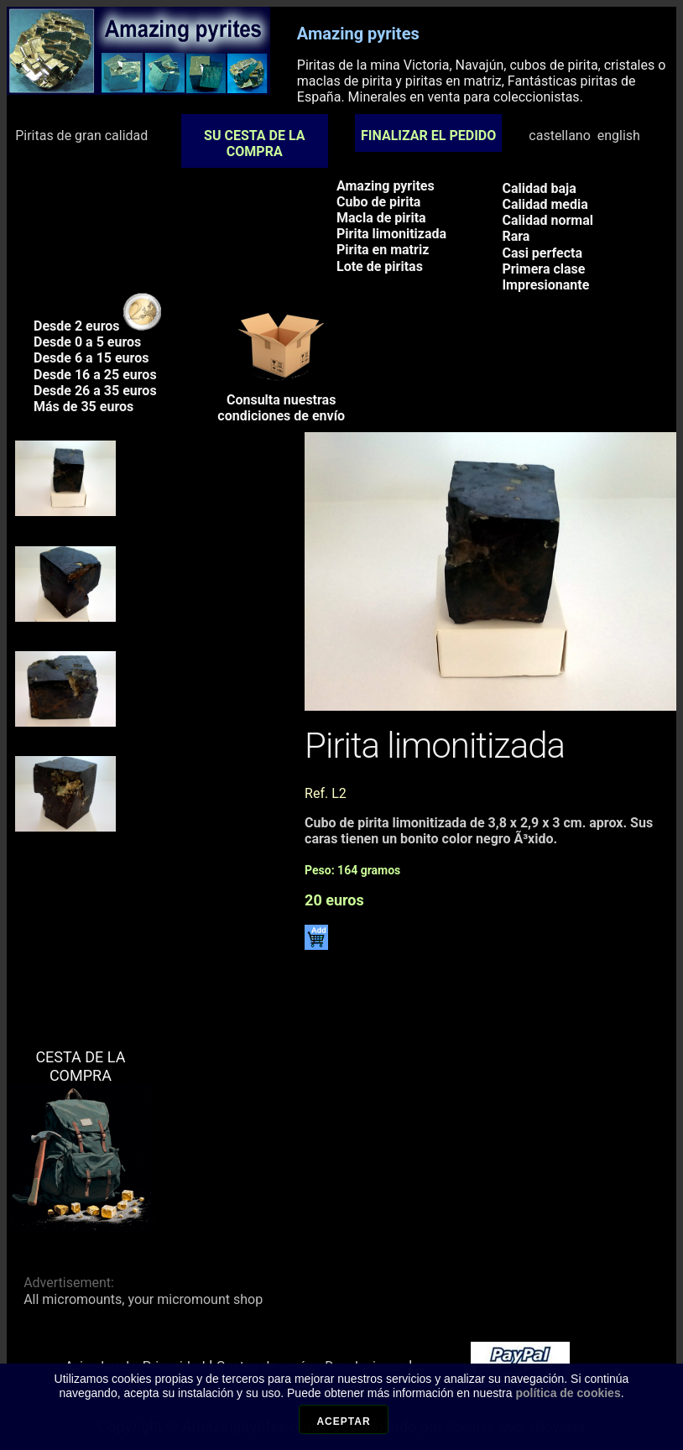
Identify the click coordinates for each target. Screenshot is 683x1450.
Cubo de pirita (378, 202)
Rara (515, 236)
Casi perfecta (542, 253)
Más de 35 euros (83, 407)
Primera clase (543, 269)
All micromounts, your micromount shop (143, 1299)
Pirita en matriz (382, 250)
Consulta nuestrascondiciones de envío (281, 401)
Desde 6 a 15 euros (91, 358)
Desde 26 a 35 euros (95, 391)
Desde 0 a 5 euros (87, 342)
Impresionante (545, 285)
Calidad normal (547, 220)
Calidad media (544, 204)
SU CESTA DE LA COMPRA (254, 143)
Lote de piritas (379, 266)
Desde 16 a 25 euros (95, 375)
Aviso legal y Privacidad (135, 1366)
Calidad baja (539, 188)
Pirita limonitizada (391, 234)
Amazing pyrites (385, 186)
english (618, 135)
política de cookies (567, 1399)
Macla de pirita (381, 218)
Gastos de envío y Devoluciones (310, 1366)
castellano (560, 135)
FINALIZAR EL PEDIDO (428, 135)
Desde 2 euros (97, 326)
